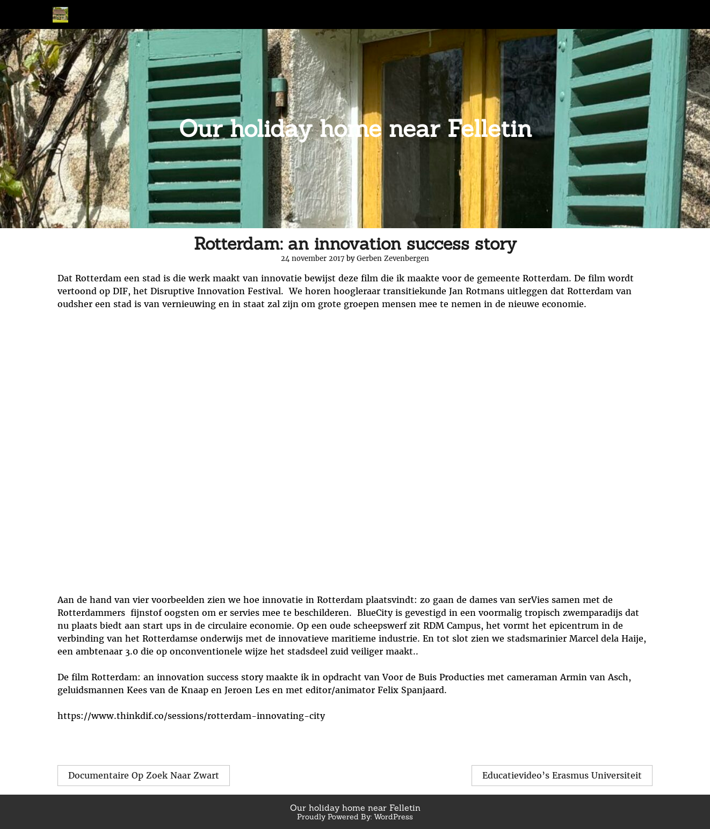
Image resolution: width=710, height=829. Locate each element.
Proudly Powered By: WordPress (355, 816)
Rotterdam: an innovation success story (355, 243)
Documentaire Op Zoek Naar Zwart (143, 775)
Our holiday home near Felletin (355, 128)
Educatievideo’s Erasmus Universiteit (562, 775)
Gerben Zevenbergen (393, 258)
